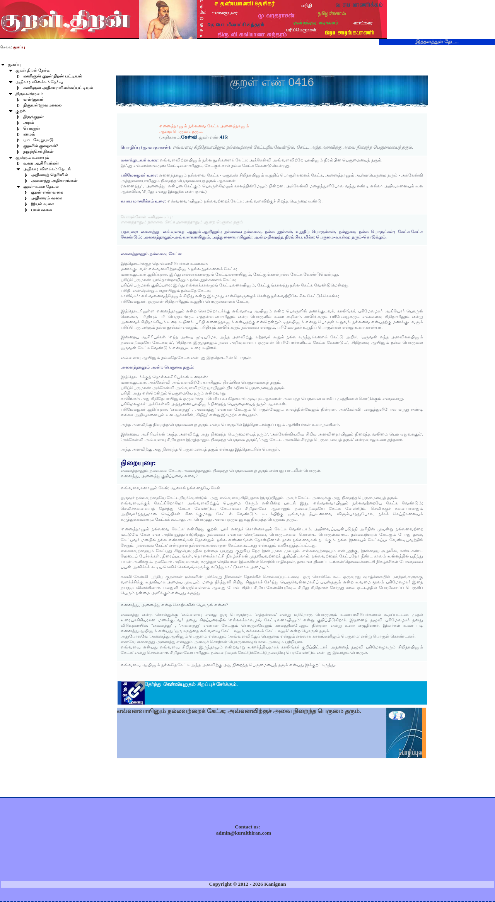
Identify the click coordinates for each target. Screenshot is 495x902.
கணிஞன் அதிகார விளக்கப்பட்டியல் (58, 88)
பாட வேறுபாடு (38, 140)
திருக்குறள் (33, 117)
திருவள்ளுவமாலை (42, 105)
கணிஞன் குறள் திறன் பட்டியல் (52, 76)
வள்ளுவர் (33, 99)
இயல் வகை (42, 204)
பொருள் (31, 128)
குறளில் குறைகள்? (40, 146)
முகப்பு (14, 64)
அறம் (28, 122)
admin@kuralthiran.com (243, 833)
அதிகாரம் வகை (46, 198)
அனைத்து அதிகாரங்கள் (54, 180)
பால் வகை (41, 209)
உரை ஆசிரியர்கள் (41, 163)
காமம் (29, 134)
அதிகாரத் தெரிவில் (49, 175)
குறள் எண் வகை (47, 192)
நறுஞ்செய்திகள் (38, 151)
